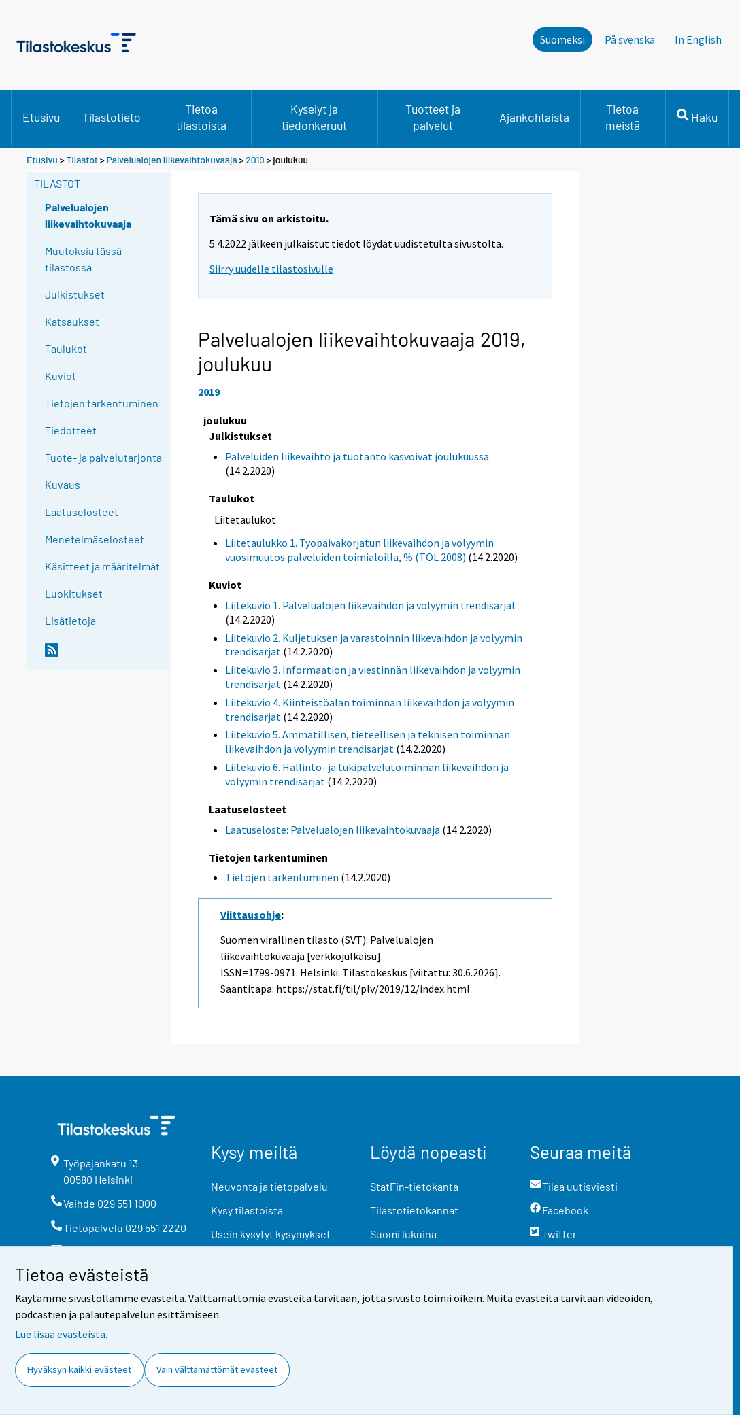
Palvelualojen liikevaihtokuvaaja (172, 159)
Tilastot (82, 159)
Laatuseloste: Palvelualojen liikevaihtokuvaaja (332, 829)
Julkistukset (75, 294)
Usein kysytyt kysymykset (271, 1233)
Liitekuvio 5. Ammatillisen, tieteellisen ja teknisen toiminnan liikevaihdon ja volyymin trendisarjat (367, 741)
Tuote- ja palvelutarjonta (103, 457)
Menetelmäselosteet (94, 538)
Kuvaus (62, 484)
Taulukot (66, 348)
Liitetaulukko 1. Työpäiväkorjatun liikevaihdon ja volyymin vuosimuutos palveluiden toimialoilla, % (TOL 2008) (359, 550)
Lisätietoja (70, 620)
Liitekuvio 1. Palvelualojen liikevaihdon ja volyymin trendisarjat (370, 605)
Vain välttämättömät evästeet (217, 1369)
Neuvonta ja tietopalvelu (269, 1186)
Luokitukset (74, 593)
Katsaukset (72, 321)
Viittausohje (250, 914)
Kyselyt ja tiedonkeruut (314, 117)
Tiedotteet (71, 430)
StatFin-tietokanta (414, 1186)
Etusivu (41, 116)
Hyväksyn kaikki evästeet (79, 1369)
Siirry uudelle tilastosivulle (271, 268)
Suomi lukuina (403, 1233)
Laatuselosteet (81, 511)
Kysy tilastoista (247, 1210)
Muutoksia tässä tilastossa (83, 258)
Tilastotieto (111, 116)
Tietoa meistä (622, 117)
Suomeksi (562, 39)
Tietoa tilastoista (201, 117)
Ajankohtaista (534, 116)
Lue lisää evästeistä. (61, 1334)
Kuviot (60, 375)
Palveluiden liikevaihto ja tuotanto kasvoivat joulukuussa (357, 456)
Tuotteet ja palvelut (432, 117)
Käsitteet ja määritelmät (102, 566)
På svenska (630, 39)
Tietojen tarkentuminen (101, 402)
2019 (255, 159)
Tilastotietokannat (414, 1210)
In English (698, 39)
